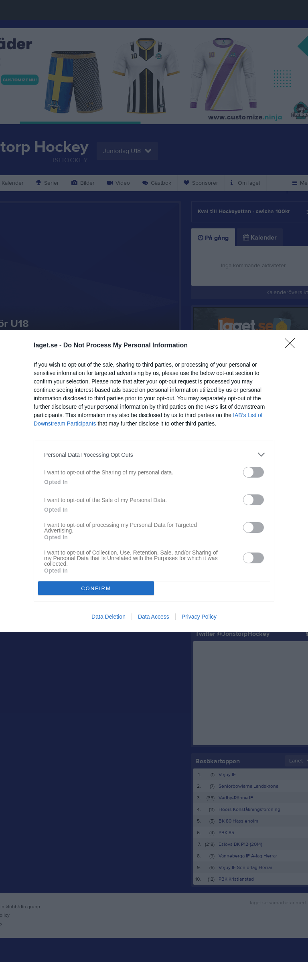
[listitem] (154, 454)
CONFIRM (96, 588)
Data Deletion (108, 616)
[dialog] (154, 481)
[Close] (292, 345)
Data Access (153, 616)
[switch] (253, 472)
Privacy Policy (199, 616)
